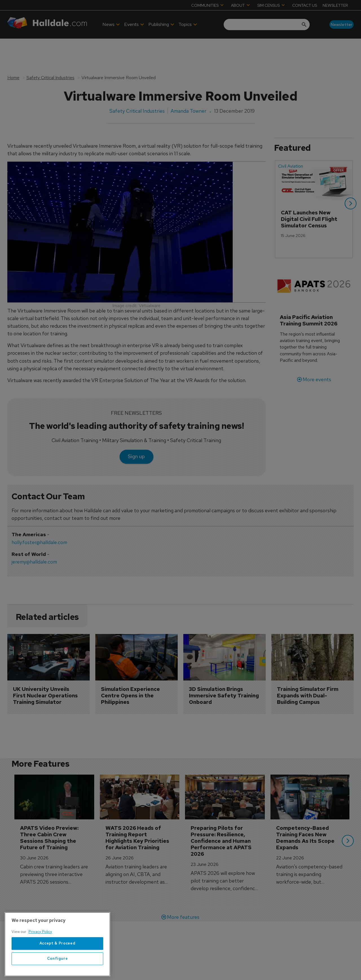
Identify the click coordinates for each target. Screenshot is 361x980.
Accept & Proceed (57, 957)
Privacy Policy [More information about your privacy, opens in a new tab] (40, 945)
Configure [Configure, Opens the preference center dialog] (57, 972)
